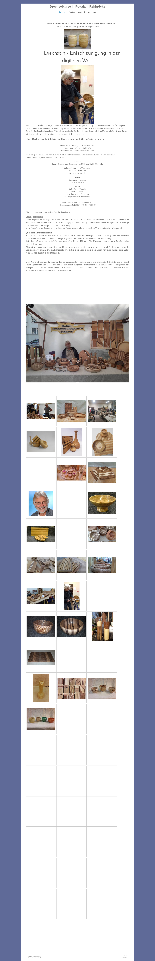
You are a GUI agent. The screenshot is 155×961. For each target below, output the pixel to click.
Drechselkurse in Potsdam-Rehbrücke (77, 6)
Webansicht (124, 957)
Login (125, 955)
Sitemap (38, 956)
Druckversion (32, 956)
